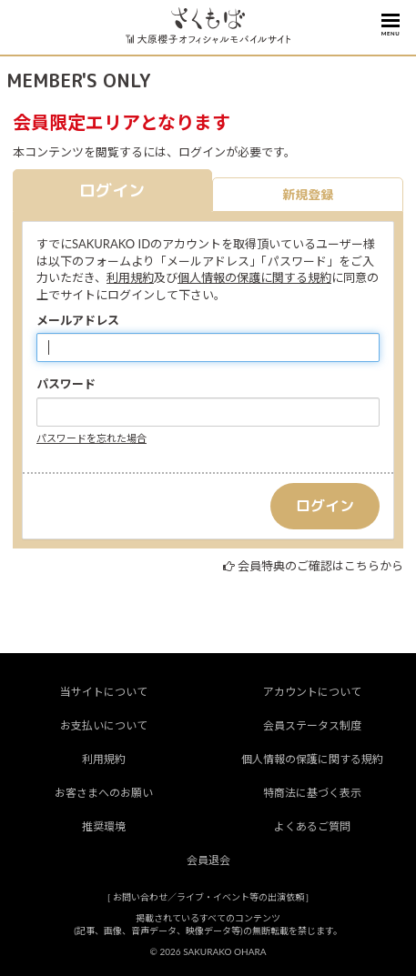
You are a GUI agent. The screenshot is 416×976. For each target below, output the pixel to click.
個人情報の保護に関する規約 (254, 277)
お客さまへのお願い (104, 793)
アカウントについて (312, 692)
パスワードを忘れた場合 (91, 438)
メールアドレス (77, 320)
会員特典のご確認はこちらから (320, 565)
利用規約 (130, 277)
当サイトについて (103, 692)
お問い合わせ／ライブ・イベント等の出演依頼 (208, 896)
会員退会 (208, 860)
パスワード (66, 384)
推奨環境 (104, 826)
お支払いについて (103, 725)
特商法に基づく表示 (312, 793)
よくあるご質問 (312, 826)
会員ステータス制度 (312, 725)
